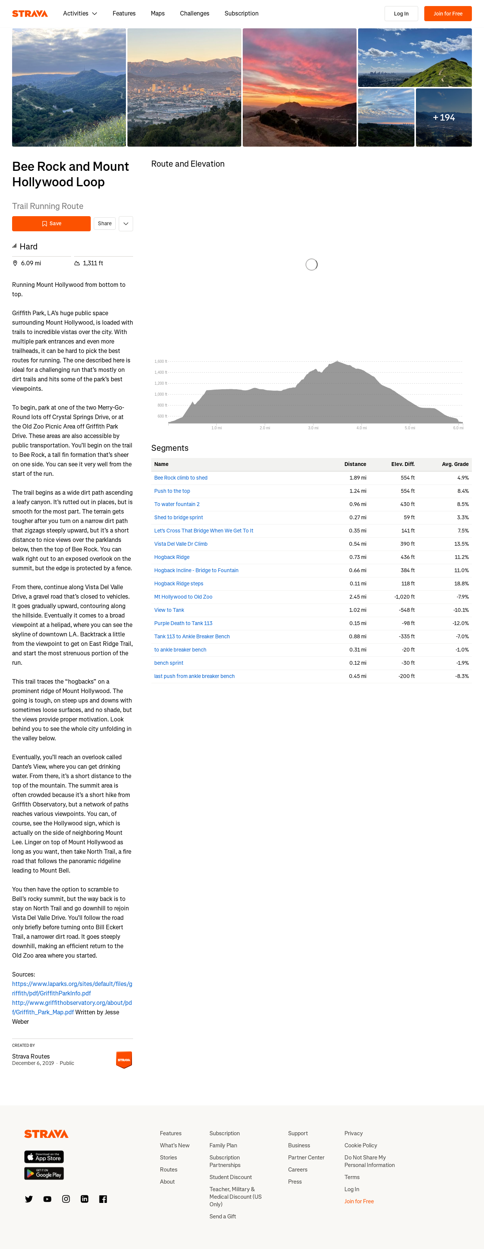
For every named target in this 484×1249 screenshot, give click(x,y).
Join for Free (448, 13)
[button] (69, 87)
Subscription (242, 13)
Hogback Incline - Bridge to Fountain (196, 570)
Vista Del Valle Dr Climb (181, 544)
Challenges (194, 13)
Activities (80, 13)
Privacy (353, 1133)
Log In (401, 13)
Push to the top (172, 491)
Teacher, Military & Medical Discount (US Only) (235, 1197)
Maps (158, 13)
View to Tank (169, 610)
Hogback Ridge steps (178, 583)
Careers (297, 1169)
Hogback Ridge (171, 557)
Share (105, 223)
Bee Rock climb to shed (181, 477)
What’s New (174, 1145)
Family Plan (223, 1145)
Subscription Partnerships (224, 1161)
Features (124, 13)
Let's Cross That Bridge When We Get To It (203, 530)
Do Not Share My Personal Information (369, 1161)
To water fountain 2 (177, 504)
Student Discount (230, 1177)
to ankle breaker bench (180, 649)
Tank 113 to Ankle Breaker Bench (192, 636)
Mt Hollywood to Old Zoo (183, 597)
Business (299, 1145)
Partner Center (306, 1157)
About (167, 1182)
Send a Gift (222, 1216)
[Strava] (30, 14)
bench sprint (168, 663)
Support (298, 1133)
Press (295, 1182)
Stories (168, 1157)
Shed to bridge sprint (178, 517)
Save (51, 223)
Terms (352, 1177)
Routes (168, 1169)
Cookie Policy (360, 1145)
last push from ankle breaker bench (194, 676)
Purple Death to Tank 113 (183, 623)
